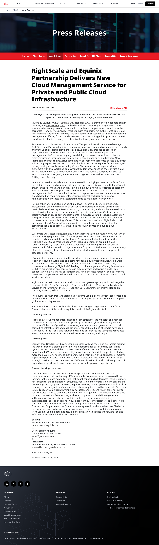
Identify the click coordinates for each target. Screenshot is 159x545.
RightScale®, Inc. (55, 125)
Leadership (9, 504)
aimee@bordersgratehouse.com (49, 447)
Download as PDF (119, 108)
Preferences (21, 538)
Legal (6, 538)
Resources (81, 4)
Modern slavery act (80, 538)
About (6, 497)
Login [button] (140, 4)
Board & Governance (129, 56)
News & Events (55, 56)
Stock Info (84, 56)
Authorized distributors (117, 504)
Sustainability (111, 56)
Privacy (12, 538)
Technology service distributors (121, 508)
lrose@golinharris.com (44, 436)
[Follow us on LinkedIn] (6, 484)
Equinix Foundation (12, 518)
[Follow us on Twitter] (13, 484)
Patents (49, 538)
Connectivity (61, 497)
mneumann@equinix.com (45, 425)
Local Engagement (12, 515)
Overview (25, 56)
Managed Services (63, 504)
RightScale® (38, 319)
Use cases (65, 4)
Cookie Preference (96, 538)
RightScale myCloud (107, 233)
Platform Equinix (79, 133)
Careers (7, 500)
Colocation (60, 500)
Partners (114, 4)
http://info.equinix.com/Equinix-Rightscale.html (80, 309)
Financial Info (70, 56)
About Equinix (39, 56)
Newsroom (9, 508)
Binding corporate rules (36, 538)
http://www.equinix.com (100, 363)
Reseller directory (115, 500)
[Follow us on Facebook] (27, 484)
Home (8, 10)
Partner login (113, 497)
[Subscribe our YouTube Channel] (20, 484)
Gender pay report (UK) (62, 538)
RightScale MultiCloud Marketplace (50, 241)
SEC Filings (96, 56)
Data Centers (98, 4)
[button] (150, 3)
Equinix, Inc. (67, 122)
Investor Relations (12, 522)
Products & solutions (45, 4)
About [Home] (15, 10)
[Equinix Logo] (13, 3)
